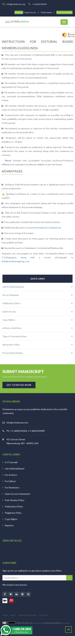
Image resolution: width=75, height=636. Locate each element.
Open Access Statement (17, 493)
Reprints (9, 525)
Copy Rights (11, 519)
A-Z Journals (11, 462)
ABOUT (13, 615)
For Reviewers (12, 487)
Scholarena (37, 623)
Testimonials (46, 12)
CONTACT (43, 615)
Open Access (30, 12)
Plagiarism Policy (13, 512)
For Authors (11, 474)
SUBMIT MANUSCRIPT (27, 615)
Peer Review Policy (14, 500)
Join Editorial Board (14, 468)
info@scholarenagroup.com (15, 261)
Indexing (18, 12)
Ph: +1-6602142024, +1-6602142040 (26, 430)
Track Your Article (64, 12)
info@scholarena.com (17, 422)
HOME (5, 615)
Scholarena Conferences (48, 227)
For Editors (10, 481)
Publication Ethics (14, 506)
